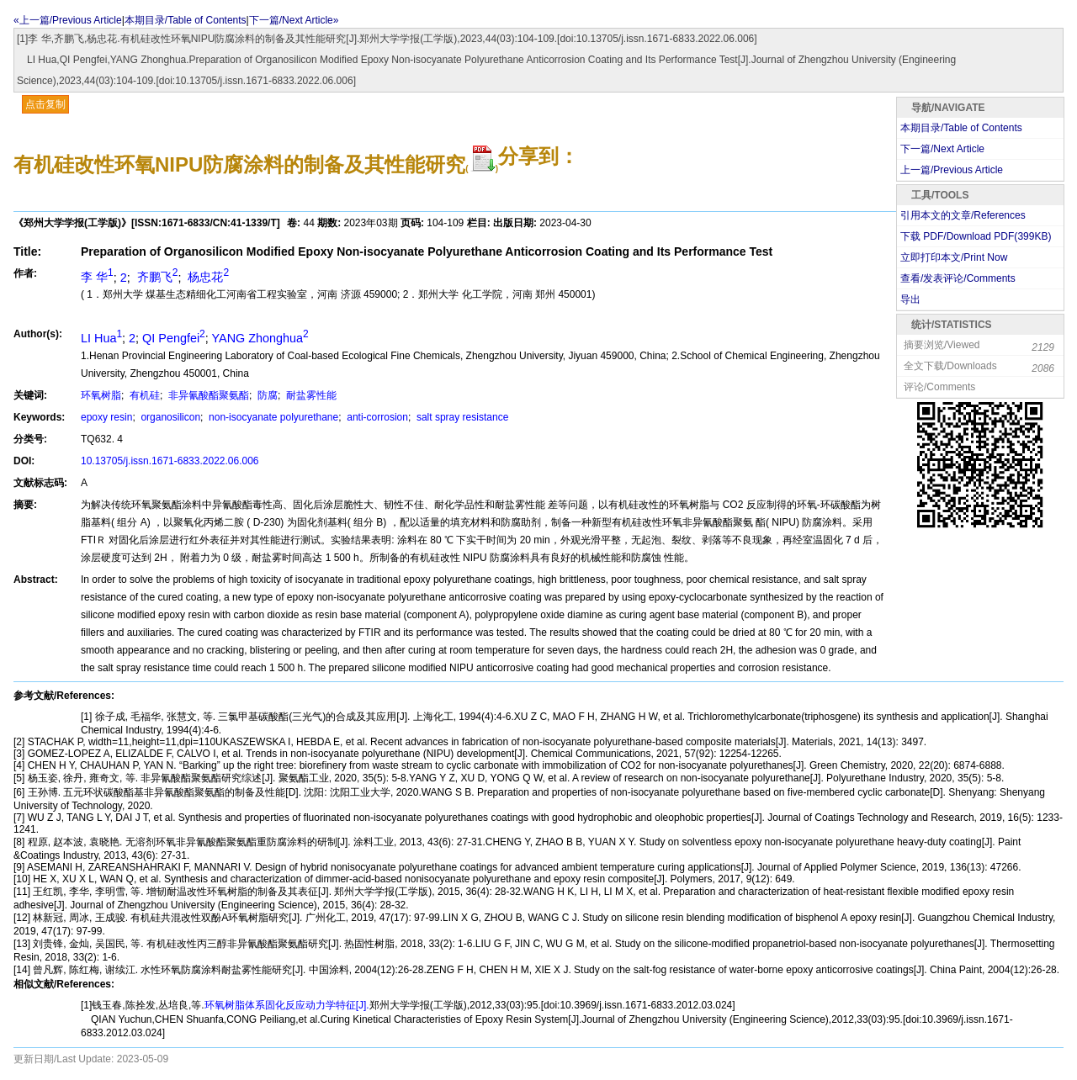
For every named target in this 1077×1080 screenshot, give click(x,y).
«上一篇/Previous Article (67, 20)
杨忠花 (206, 276)
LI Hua (101, 338)
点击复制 (45, 104)
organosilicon (169, 417)
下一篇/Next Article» (294, 20)
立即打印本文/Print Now (953, 257)
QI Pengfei (173, 338)
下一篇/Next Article (942, 149)
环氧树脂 (101, 395)
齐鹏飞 (156, 276)
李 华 (97, 276)
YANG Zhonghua (260, 338)
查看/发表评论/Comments (958, 278)
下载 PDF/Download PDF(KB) (975, 236)
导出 (910, 299)
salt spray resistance (461, 417)
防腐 (266, 395)
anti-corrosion (376, 417)
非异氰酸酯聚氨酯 (207, 395)
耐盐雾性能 (310, 395)
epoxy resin (106, 417)
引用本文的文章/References (963, 215)
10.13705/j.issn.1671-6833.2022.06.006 (170, 461)
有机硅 (143, 395)
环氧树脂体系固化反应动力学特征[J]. (286, 1005)
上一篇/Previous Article (951, 170)
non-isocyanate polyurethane (272, 417)
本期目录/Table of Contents (186, 20)
